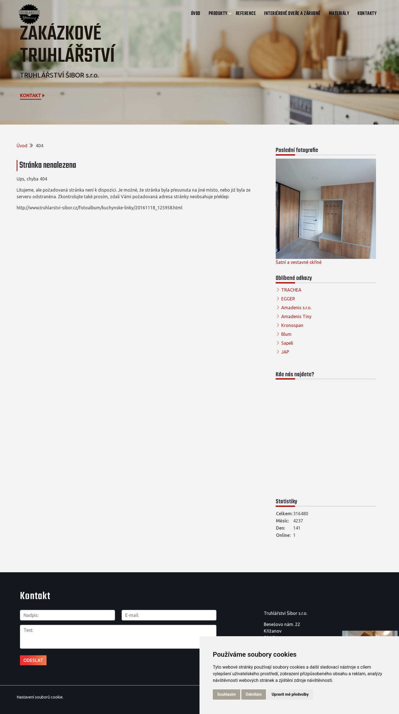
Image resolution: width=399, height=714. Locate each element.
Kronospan (292, 325)
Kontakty (367, 13)
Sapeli (287, 343)
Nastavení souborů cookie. (40, 697)
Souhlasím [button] (226, 694)
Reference (246, 13)
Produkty (218, 13)
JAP (285, 351)
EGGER (288, 298)
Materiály (339, 13)
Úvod (195, 13)
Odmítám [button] (254, 694)
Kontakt (32, 95)
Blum (286, 334)
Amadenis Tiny (296, 316)
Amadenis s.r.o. (296, 307)
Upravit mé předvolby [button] (290, 694)
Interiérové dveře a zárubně (292, 13)
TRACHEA (291, 289)
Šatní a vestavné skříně (299, 262)
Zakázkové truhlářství (67, 45)
